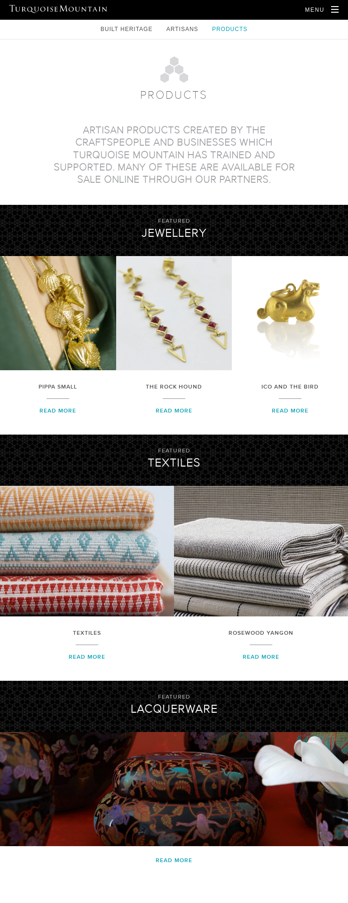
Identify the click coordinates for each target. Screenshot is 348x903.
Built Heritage (128, 29)
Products (229, 29)
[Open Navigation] (322, 10)
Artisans (183, 29)
